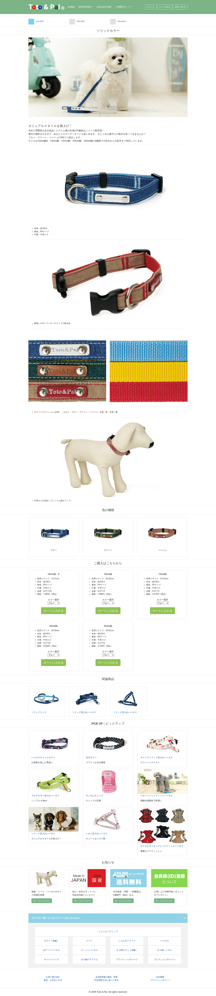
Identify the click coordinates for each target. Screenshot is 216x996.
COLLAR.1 (40, 21)
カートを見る (164, 7)
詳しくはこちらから (41, 901)
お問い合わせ (180, 7)
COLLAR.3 (122, 21)
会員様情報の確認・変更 (107, 977)
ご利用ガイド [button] (122, 6)
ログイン (151, 7)
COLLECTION (104, 6)
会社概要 (160, 977)
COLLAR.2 (81, 21)
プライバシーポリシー (160, 980)
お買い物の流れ (53, 977)
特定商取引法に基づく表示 (107, 980)
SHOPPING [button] (85, 6)
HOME (71, 6)
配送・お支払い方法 (53, 980)
